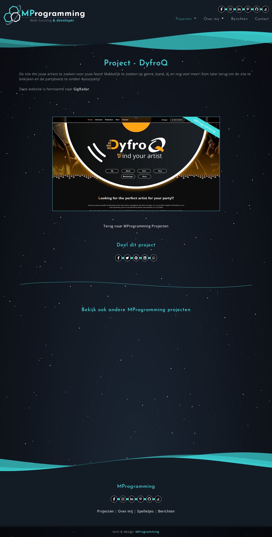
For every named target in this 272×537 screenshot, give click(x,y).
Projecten (184, 19)
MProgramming (147, 532)
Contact (262, 19)
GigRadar (81, 89)
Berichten (239, 19)
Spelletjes (145, 511)
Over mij (212, 19)
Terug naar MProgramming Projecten (135, 226)
